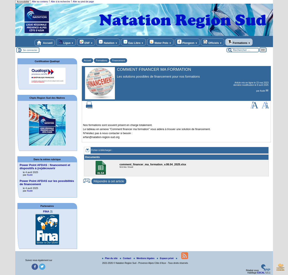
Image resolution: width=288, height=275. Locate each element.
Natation (108, 42)
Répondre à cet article (109, 181)
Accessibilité (23, 2)
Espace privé (165, 258)
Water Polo (160, 42)
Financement (118, 60)
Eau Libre (133, 42)
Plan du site (110, 258)
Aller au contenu (40, 1)
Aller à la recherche (60, 1)
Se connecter (30, 50)
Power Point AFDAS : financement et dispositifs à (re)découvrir (45, 166)
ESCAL (261, 273)
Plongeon (187, 42)
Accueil (44, 43)
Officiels (212, 42)
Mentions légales (144, 258)
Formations (239, 42)
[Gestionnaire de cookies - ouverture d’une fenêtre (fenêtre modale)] (280, 267)
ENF (86, 42)
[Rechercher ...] (243, 50)
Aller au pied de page (83, 1)
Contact (126, 258)
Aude (263, 91)
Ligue (65, 42)
